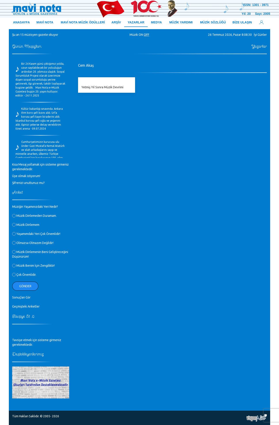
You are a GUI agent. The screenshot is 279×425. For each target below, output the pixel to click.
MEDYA (156, 22)
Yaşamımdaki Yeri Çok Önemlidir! (36, 234)
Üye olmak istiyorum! (26, 176)
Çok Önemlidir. (24, 274)
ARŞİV (116, 22)
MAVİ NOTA (44, 22)
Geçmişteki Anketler (26, 306)
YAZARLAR (136, 22)
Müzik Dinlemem (25, 225)
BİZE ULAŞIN (242, 22)
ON (141, 34)
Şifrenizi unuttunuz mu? (28, 183)
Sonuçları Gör (21, 297)
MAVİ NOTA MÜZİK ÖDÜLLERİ (83, 22)
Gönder (25, 286)
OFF (146, 34)
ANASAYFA (21, 22)
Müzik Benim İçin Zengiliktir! (33, 265)
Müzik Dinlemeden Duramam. (34, 215)
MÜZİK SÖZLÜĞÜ (213, 22)
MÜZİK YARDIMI (181, 22)
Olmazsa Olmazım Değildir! (33, 243)
